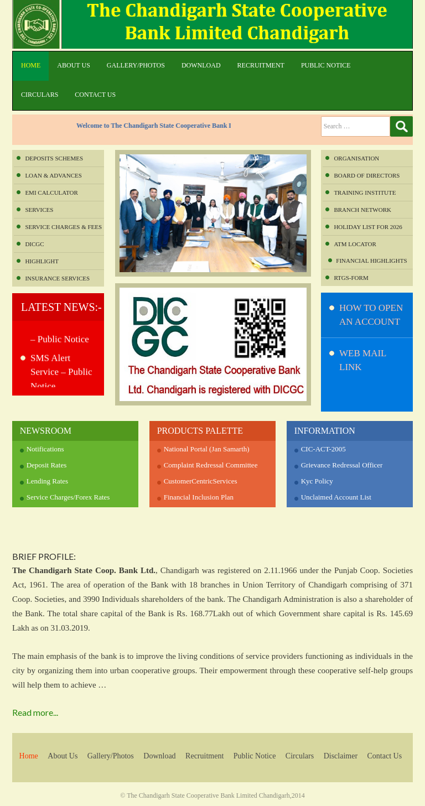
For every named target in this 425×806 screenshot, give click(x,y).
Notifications (45, 449)
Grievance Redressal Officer (342, 465)
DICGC (34, 244)
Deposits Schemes (54, 158)
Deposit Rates (47, 465)
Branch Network (362, 209)
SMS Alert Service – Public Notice (61, 375)
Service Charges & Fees (63, 226)
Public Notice (326, 65)
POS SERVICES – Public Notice (62, 335)
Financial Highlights (371, 260)
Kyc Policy (317, 481)
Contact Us (95, 94)
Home (30, 65)
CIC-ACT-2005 (323, 449)
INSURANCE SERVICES (57, 278)
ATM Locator (355, 244)
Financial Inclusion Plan (199, 497)
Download (201, 65)
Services (39, 209)
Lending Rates (47, 481)
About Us (73, 65)
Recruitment (260, 65)
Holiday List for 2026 (368, 226)
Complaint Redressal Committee (211, 465)
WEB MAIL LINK (362, 360)
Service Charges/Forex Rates (68, 497)
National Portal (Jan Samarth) (207, 449)
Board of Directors (367, 175)
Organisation (356, 158)
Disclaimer (340, 756)
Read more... (35, 712)
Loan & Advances (53, 175)
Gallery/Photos (136, 65)
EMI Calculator (51, 192)
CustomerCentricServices (200, 481)
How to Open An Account (371, 315)
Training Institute (365, 192)
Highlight (41, 261)
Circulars (39, 94)
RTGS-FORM (351, 277)
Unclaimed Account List (336, 497)
